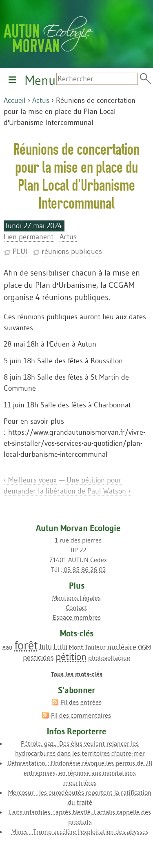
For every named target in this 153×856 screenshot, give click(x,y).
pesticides (38, 657)
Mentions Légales (76, 598)
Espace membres (77, 617)
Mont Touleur (87, 647)
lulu (46, 646)
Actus (40, 100)
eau (7, 647)
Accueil (15, 100)
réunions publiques (72, 251)
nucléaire (121, 647)
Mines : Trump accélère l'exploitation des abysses (80, 831)
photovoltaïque (109, 658)
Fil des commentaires (81, 715)
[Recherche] (97, 79)
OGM (144, 647)
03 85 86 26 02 (85, 569)
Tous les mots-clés (76, 674)
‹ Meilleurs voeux (30, 480)
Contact (76, 607)
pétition (70, 657)
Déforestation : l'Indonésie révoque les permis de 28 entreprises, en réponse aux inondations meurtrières (79, 773)
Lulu (60, 646)
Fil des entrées (81, 702)
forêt (26, 645)
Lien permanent (28, 236)
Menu (40, 80)
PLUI (20, 251)
